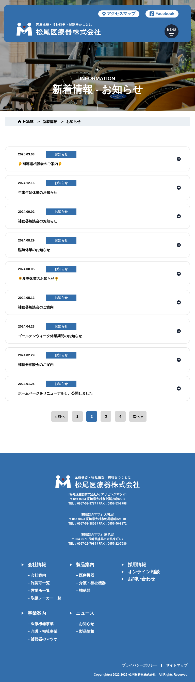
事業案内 (37, 613)
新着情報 (50, 122)
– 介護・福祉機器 (91, 583)
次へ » (138, 416)
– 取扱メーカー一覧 (44, 598)
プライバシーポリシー (139, 665)
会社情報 (37, 564)
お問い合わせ (141, 578)
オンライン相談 (144, 571)
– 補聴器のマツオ (43, 639)
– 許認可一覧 (39, 583)
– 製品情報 (85, 631)
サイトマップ (176, 665)
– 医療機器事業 (41, 624)
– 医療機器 (85, 575)
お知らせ (73, 122)
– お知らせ (85, 624)
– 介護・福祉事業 (43, 631)
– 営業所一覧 (39, 590)
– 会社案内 (37, 575)
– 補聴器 (83, 590)
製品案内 (85, 564)
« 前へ (60, 416)
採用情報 (137, 564)
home (28, 122)
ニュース (85, 613)
